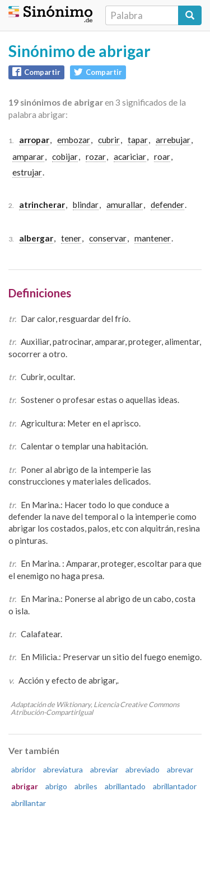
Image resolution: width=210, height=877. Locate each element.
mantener (152, 238)
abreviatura (63, 769)
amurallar (124, 205)
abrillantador (175, 786)
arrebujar (173, 140)
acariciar (130, 156)
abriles (85, 786)
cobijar (65, 156)
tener (71, 238)
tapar (138, 140)
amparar (28, 156)
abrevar (180, 769)
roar (162, 156)
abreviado (142, 769)
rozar (96, 156)
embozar (73, 140)
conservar (108, 238)
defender (167, 205)
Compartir (36, 72)
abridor (23, 769)
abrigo (56, 786)
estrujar (27, 172)
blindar (86, 205)
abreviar (104, 769)
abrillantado (125, 786)
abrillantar (28, 803)
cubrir (109, 140)
